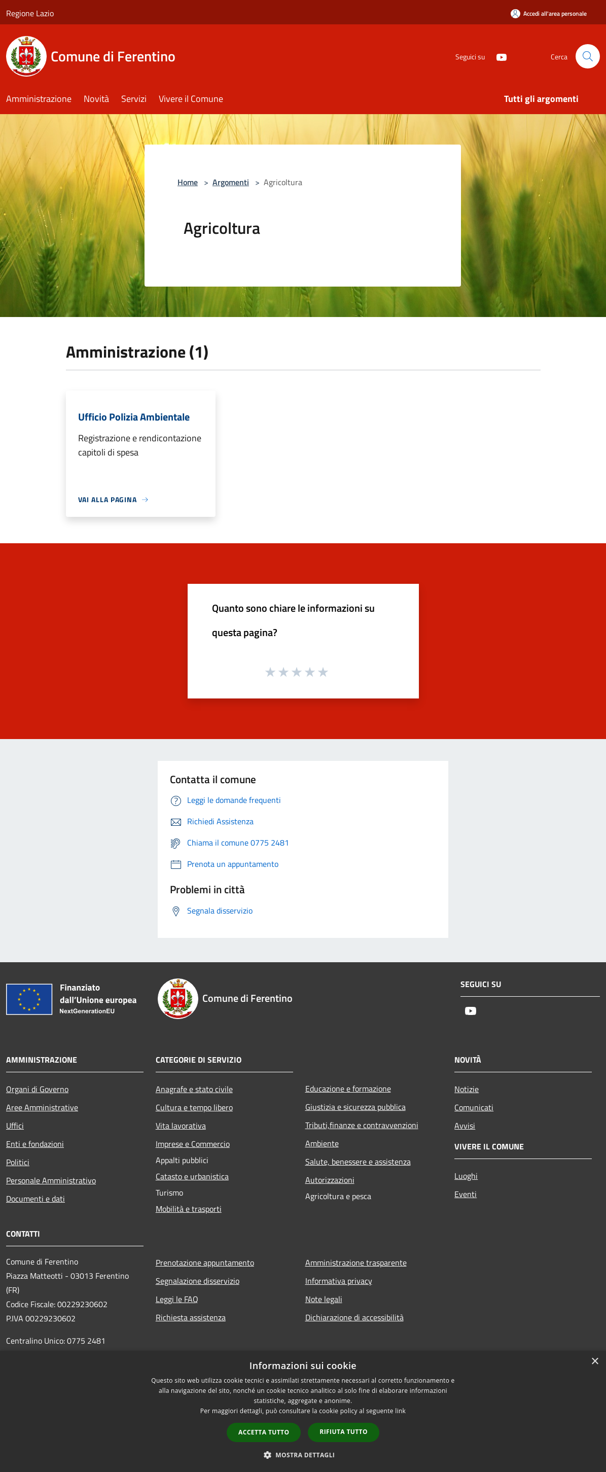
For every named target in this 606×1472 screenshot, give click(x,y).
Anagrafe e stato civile (194, 1089)
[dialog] (303, 1411)
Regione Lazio (30, 13)
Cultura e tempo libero (194, 1107)
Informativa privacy (338, 1281)
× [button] (594, 1361)
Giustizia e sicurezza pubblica (355, 1107)
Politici (17, 1162)
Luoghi (466, 1176)
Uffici (15, 1125)
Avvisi (464, 1125)
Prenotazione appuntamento (205, 1262)
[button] (303, 1455)
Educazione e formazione (348, 1088)
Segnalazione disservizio (197, 1281)
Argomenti (230, 182)
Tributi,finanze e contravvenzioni (361, 1125)
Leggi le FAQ (177, 1299)
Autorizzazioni (329, 1180)
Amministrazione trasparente (356, 1262)
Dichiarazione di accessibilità (354, 1317)
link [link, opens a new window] (400, 1411)
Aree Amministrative (42, 1107)
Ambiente (322, 1143)
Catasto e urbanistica (192, 1176)
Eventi (465, 1194)
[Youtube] (497, 56)
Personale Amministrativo (51, 1180)
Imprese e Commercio (193, 1144)
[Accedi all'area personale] (548, 13)
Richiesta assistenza (191, 1317)
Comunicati (473, 1107)
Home (187, 182)
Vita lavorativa (181, 1125)
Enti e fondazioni (35, 1144)
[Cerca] (588, 56)
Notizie (466, 1089)
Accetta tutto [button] (263, 1432)
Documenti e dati (35, 1199)
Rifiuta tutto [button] (343, 1431)
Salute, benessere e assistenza (358, 1161)
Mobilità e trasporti (189, 1209)
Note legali (323, 1299)
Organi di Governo (37, 1089)
